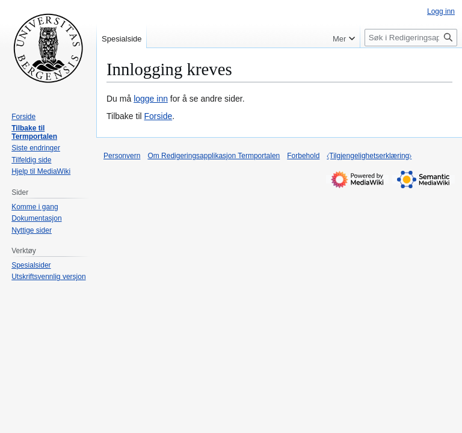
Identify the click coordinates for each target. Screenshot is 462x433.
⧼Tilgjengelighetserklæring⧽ (369, 156)
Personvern (121, 156)
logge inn (151, 98)
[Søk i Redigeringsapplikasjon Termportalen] (411, 37)
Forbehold (303, 156)
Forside (158, 116)
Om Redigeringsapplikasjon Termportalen (213, 156)
